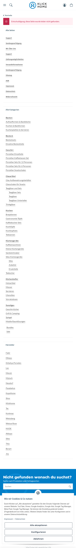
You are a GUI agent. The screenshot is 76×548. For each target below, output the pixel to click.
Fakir (8, 353)
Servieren (10, 291)
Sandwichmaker (12, 253)
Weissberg (10, 418)
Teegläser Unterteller (18, 200)
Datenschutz (20, 519)
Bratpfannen (11, 214)
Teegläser (13, 196)
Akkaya (9, 433)
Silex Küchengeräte (14, 257)
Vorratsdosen (12, 299)
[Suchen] (35, 486)
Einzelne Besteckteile (15, 144)
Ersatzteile (13, 269)
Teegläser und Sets (14, 188)
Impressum (8, 519)
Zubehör (12, 265)
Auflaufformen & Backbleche (18, 121)
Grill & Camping (12, 313)
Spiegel (9, 317)
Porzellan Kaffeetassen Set (17, 158)
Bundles (10, 327)
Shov (8, 398)
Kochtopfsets (11, 230)
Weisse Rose (11, 423)
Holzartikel (10, 283)
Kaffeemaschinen (13, 244)
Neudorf (9, 383)
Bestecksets (11, 140)
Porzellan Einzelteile (14, 154)
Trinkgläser (10, 204)
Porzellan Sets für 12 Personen (19, 162)
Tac (7, 408)
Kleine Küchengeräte (15, 249)
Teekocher (10, 273)
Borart (8, 448)
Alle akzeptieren (38, 525)
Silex (11, 261)
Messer (9, 287)
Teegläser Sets (15, 192)
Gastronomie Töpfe (14, 218)
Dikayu (9, 358)
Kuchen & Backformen (15, 126)
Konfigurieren (38, 532)
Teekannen (10, 234)
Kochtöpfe (10, 226)
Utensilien (10, 295)
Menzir (9, 373)
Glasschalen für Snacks (15, 184)
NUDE (8, 428)
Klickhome (10, 403)
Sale (8, 331)
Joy (7, 453)
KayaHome (10, 393)
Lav (7, 368)
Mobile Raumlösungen (15, 321)
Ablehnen (38, 539)
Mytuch (9, 378)
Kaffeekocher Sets (13, 222)
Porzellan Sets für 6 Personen (18, 166)
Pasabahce (10, 388)
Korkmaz (10, 413)
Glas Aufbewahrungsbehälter (18, 180)
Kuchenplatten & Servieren (17, 130)
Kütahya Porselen (13, 363)
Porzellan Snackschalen (16, 170)
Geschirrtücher (12, 309)
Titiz (8, 443)
